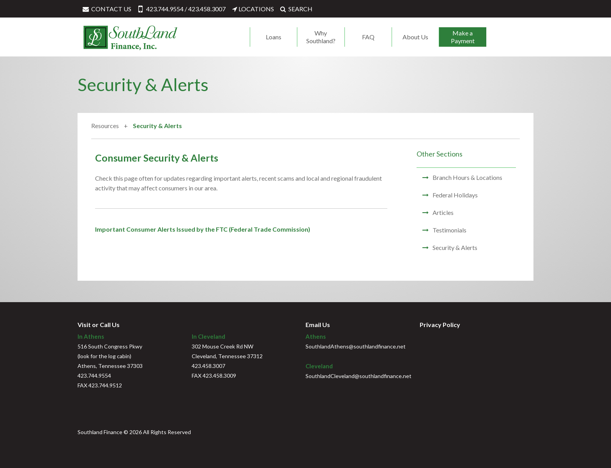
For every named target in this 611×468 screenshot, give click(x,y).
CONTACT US (106, 8)
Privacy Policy (440, 324)
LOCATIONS (253, 8)
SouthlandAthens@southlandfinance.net (356, 346)
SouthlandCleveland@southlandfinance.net (358, 376)
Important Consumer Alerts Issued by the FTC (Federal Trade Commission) (202, 229)
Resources (105, 125)
